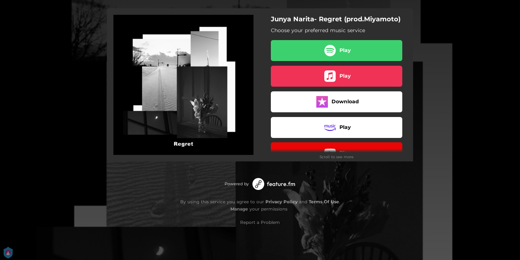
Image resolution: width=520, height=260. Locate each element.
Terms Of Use (324, 201)
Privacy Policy (281, 201)
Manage (239, 209)
